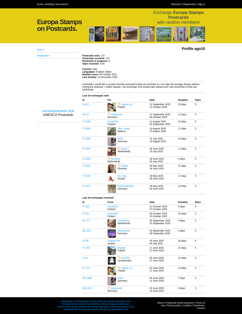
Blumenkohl (124, 230)
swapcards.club (105, 306)
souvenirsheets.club (94, 304)
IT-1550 (86, 148)
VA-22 (85, 104)
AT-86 (85, 240)
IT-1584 (86, 128)
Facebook (198, 305)
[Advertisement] (180, 66)
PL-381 (86, 247)
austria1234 (114, 240)
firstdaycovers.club (72, 304)
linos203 (125, 258)
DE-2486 (87, 278)
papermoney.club (67, 306)
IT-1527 (86, 186)
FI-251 (85, 213)
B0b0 (120, 138)
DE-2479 (87, 288)
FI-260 (85, 206)
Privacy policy (174, 305)
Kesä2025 (113, 121)
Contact (201, 308)
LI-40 (85, 258)
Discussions (62, 4)
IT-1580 (86, 138)
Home (40, 4)
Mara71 (125, 148)
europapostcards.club (118, 304)
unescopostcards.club (58, 111)
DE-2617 (87, 230)
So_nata (122, 176)
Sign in (201, 4)
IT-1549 (86, 158)
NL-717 (86, 220)
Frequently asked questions (179, 302)
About (160, 302)
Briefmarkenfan (126, 186)
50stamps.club (86, 301)
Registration (189, 4)
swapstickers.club (124, 306)
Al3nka (124, 165)
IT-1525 (86, 176)
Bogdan (122, 247)
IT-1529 (86, 165)
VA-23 (85, 114)
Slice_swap (124, 128)
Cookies (187, 305)
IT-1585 (86, 121)
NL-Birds (115, 158)
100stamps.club (69, 301)
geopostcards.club (94, 309)
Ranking (49, 4)
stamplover (116, 114)
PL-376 (86, 268)
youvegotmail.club (73, 309)
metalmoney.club (86, 306)
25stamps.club (104, 301)
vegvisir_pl (126, 104)
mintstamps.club (122, 301)
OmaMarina (124, 220)
